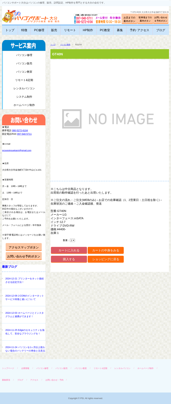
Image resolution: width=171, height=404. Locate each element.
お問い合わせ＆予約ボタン (160, 19)
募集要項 (6, 380)
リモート (70, 30)
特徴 (24, 30)
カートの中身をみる (105, 250)
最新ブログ (9, 266)
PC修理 (39, 30)
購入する (69, 259)
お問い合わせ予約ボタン (23, 256)
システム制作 (24, 96)
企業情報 (25, 368)
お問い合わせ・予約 (54, 380)
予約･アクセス (139, 30)
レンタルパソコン (24, 88)
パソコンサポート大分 (27, 15)
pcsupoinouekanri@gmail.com (16, 150)
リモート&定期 (24, 80)
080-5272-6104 (20, 130)
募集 (120, 30)
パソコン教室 (24, 71)
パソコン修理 (24, 55)
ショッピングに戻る (105, 259)
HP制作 (88, 30)
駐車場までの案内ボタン (145, 19)
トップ (9, 30)
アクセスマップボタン (24, 247)
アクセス (34, 380)
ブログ (160, 30)
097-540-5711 (24, 134)
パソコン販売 (65, 44)
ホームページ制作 (24, 105)
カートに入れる (68, 250)
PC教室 (105, 30)
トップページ (8, 368)
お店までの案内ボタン (129, 19)
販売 (54, 30)
